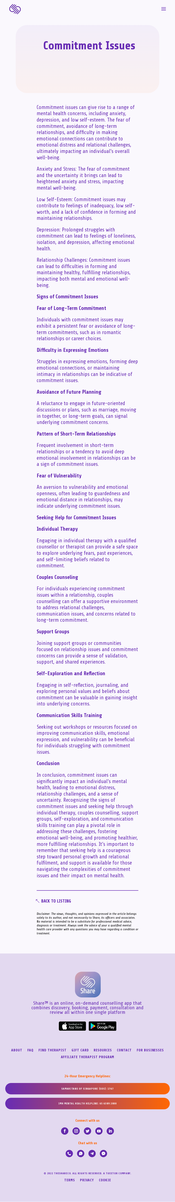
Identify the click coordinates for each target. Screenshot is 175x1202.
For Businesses (150, 1050)
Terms (69, 1180)
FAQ (30, 1050)
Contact (124, 1050)
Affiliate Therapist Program (87, 1057)
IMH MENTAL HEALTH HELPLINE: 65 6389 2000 (87, 1104)
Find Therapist (52, 1050)
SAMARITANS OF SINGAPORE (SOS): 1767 (87, 1089)
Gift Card (80, 1050)
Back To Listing (57, 901)
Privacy (87, 1180)
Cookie (105, 1180)
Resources (103, 1050)
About (16, 1050)
